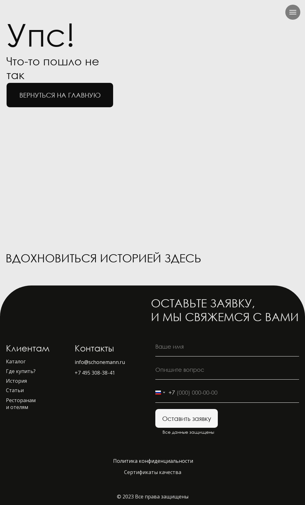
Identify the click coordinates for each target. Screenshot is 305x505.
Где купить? (21, 371)
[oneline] (227, 370)
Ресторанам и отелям (21, 404)
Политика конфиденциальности (153, 460)
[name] (227, 346)
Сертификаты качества (152, 472)
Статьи (15, 390)
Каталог (16, 361)
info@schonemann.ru (100, 362)
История (16, 380)
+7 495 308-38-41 (95, 372)
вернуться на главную (60, 95)
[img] (261, 259)
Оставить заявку (186, 418)
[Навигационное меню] (292, 12)
